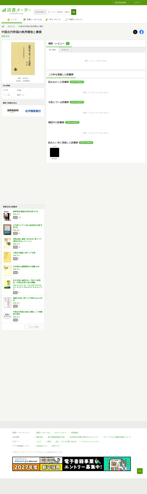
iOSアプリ (56, 446)
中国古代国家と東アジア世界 (24, 253)
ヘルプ (38, 441)
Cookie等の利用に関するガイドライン (84, 437)
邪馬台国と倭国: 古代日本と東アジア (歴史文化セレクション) (27, 240)
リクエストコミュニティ (90, 441)
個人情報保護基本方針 (56, 437)
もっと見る (33, 327)
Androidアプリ (41, 446)
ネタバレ (65, 50)
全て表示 (52, 50)
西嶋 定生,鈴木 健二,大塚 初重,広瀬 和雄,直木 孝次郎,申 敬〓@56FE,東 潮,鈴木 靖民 (27, 287)
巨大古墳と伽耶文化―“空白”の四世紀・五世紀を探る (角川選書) (27, 281)
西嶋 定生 (11, 26)
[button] (73, 12)
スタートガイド (61, 432)
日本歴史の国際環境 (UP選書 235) (26, 267)
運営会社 (39, 437)
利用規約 (74, 432)
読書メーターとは (43, 432)
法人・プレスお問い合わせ (66, 441)
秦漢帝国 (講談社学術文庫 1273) (25, 212)
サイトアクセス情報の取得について (117, 437)
